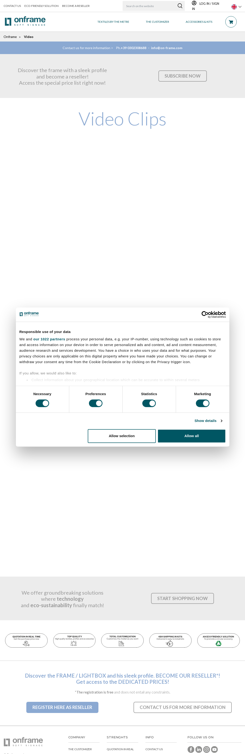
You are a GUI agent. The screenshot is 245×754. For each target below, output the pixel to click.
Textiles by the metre (113, 21)
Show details (205, 421)
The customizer (80, 750)
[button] (182, 76)
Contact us (12, 6)
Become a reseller (76, 6)
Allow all (192, 436)
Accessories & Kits (199, 21)
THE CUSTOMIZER (157, 21)
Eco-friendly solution (41, 6)
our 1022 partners (49, 339)
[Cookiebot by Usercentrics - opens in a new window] (205, 314)
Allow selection (122, 436)
